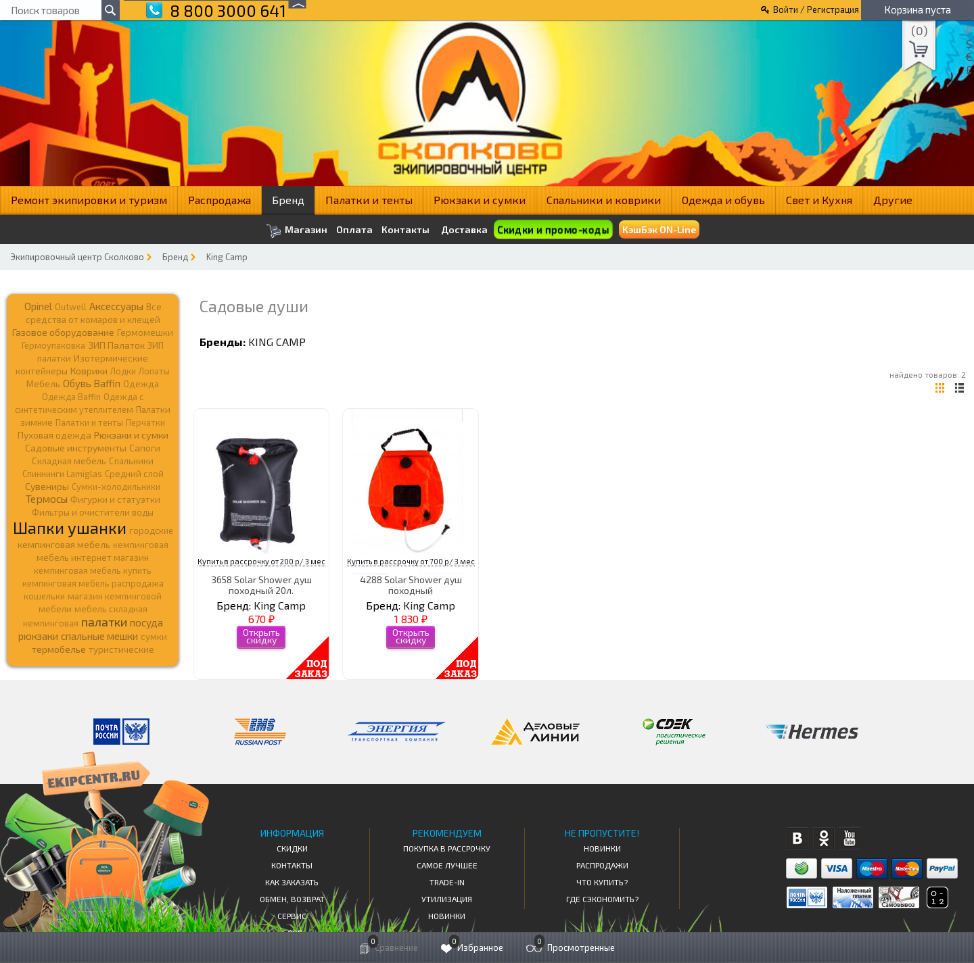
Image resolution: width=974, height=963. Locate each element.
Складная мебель (69, 460)
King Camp (227, 256)
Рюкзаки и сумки (480, 199)
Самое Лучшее (447, 865)
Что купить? (602, 882)
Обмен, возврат (292, 899)
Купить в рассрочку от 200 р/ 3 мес (261, 561)
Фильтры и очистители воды (93, 512)
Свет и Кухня (819, 199)
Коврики (89, 370)
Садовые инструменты (75, 447)
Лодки (123, 371)
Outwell (71, 306)
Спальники (131, 460)
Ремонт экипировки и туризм (89, 199)
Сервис (291, 915)
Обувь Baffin (91, 383)
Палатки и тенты (369, 199)
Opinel (38, 306)
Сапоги (144, 447)
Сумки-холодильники (116, 486)
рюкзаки (38, 636)
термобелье (59, 649)
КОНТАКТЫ (291, 865)
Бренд (288, 199)
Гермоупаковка (53, 345)
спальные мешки (99, 636)
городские (151, 530)
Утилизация (446, 899)
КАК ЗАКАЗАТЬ (292, 882)
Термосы (47, 498)
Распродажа (219, 199)
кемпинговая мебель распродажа (93, 583)
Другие (892, 199)
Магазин (296, 231)
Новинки (446, 915)
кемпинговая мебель (64, 544)
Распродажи (602, 865)
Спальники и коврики (604, 199)
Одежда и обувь (723, 199)
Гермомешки (145, 332)
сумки (154, 636)
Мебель (43, 383)
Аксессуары (116, 306)
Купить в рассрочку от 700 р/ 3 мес (411, 561)
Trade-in (447, 882)
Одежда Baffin (71, 396)
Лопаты (154, 371)
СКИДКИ (292, 848)
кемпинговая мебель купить (93, 570)
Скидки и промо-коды (553, 229)
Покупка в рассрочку (446, 848)
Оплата (354, 229)
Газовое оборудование (63, 332)
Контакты (405, 229)
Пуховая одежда (54, 435)
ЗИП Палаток (116, 345)
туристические (121, 649)
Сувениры (47, 486)
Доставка (464, 229)
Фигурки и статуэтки (115, 499)
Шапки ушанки (69, 527)
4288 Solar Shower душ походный (411, 584)
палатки (104, 621)
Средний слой (134, 473)
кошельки (44, 596)
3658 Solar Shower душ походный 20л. (261, 584)
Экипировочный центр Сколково (77, 256)
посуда (146, 622)
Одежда (141, 383)
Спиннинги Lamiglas (62, 473)
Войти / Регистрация (816, 9)
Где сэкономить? (602, 899)
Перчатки (145, 422)
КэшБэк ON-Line (659, 229)
